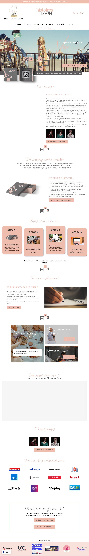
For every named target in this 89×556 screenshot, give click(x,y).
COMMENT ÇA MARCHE (74, 66)
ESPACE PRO (50, 24)
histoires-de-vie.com (35, 251)
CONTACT (70, 24)
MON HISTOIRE (38, 24)
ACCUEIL (18, 24)
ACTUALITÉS (60, 24)
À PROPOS (27, 24)
